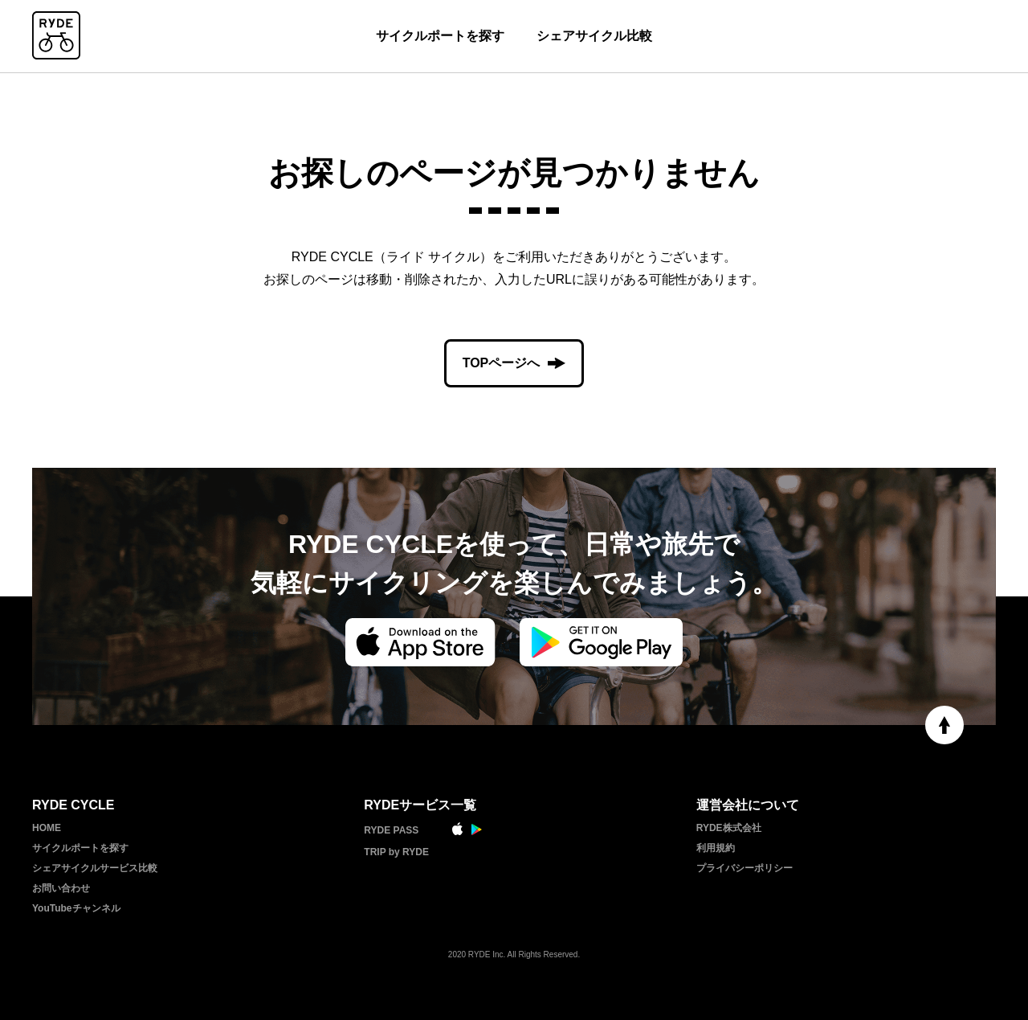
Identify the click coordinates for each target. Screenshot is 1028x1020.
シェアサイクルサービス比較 (94, 868)
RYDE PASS (391, 830)
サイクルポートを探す (440, 36)
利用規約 (715, 848)
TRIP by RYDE (396, 852)
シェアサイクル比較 (594, 36)
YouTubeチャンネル (76, 908)
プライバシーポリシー (744, 868)
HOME (46, 828)
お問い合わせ (61, 888)
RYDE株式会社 (728, 828)
